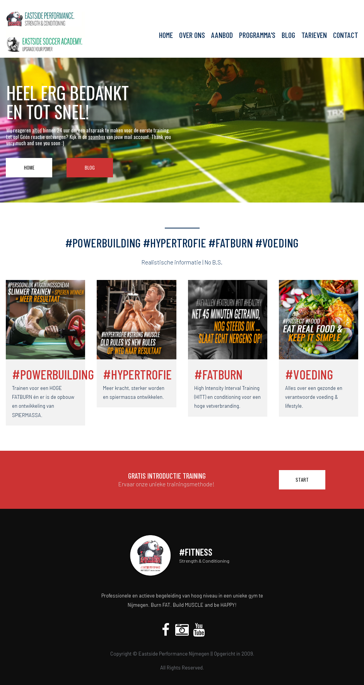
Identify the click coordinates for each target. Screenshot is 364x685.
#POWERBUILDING (53, 374)
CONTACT (345, 35)
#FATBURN (218, 374)
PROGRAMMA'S (257, 35)
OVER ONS (192, 35)
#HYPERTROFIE (137, 374)
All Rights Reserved (181, 667)
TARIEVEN (314, 35)
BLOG (288, 35)
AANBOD (222, 35)
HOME (166, 35)
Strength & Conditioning (204, 560)
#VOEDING (309, 374)
